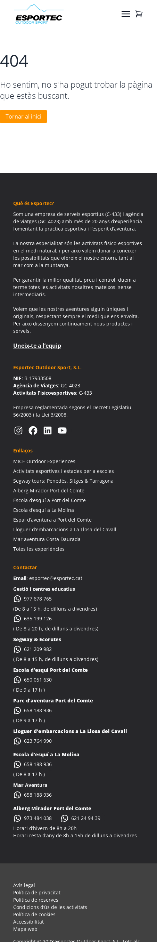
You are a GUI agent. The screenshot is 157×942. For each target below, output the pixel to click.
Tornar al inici (23, 116)
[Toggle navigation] (126, 14)
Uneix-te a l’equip (37, 345)
